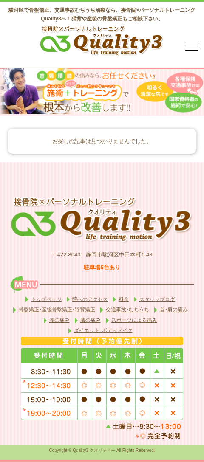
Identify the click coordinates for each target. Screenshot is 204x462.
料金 (124, 299)
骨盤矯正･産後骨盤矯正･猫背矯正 (57, 310)
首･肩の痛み (174, 310)
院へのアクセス (90, 299)
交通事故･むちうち (127, 310)
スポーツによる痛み (134, 320)
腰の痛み (59, 320)
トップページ (46, 299)
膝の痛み (90, 320)
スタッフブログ (157, 299)
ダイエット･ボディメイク (103, 330)
